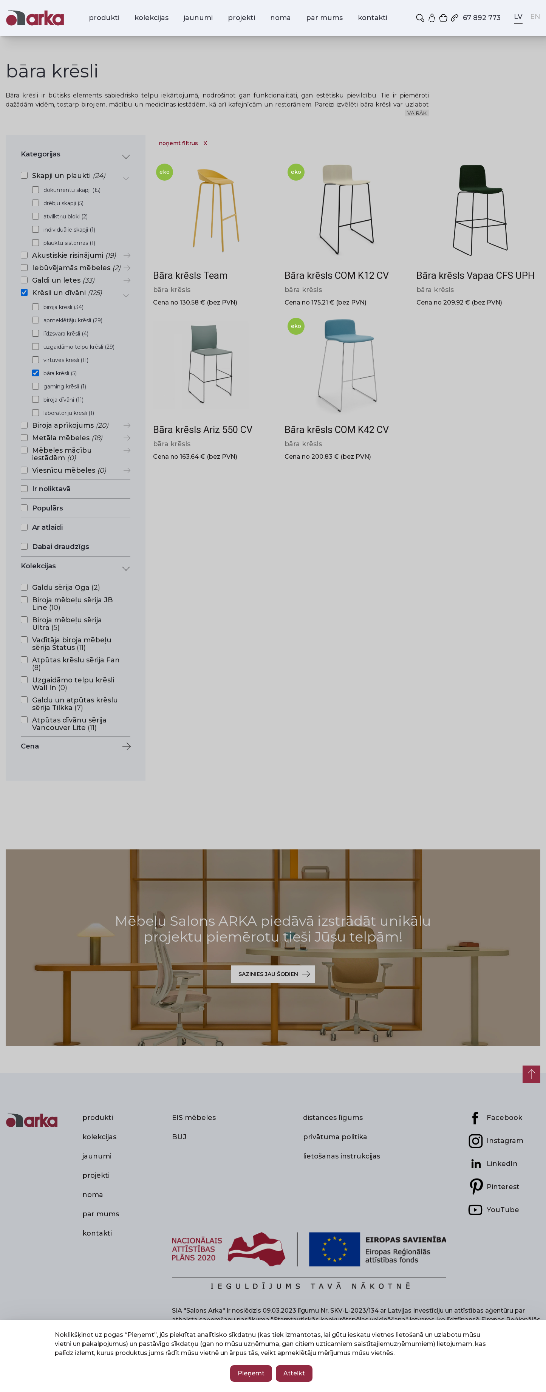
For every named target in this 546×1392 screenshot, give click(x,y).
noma (280, 18)
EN (535, 16)
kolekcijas (152, 18)
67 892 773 (475, 17)
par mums (324, 18)
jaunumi (198, 18)
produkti (104, 18)
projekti (241, 18)
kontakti (372, 18)
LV (518, 16)
